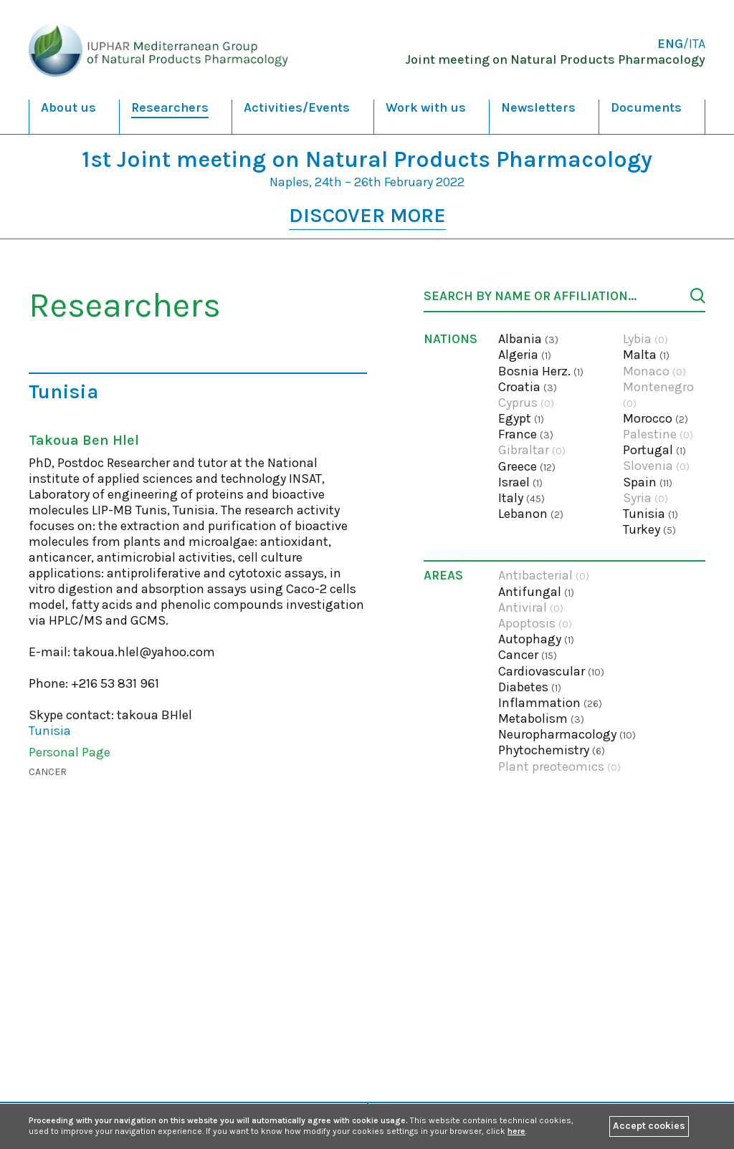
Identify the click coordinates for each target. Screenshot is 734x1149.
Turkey (649, 529)
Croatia (527, 387)
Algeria (524, 354)
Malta (646, 354)
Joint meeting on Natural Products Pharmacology (555, 59)
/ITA (681, 44)
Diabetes (529, 687)
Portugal (654, 450)
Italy (521, 498)
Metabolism (541, 718)
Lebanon (530, 513)
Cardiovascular (551, 671)
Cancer (48, 772)
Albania (528, 339)
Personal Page (69, 752)
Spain (647, 482)
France (525, 434)
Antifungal (536, 592)
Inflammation (550, 703)
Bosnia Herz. (540, 371)
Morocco (655, 418)
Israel (520, 482)
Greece (527, 466)
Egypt (521, 418)
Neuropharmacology (567, 734)
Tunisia (650, 513)
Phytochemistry (551, 750)
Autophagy (536, 639)
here (516, 1131)
